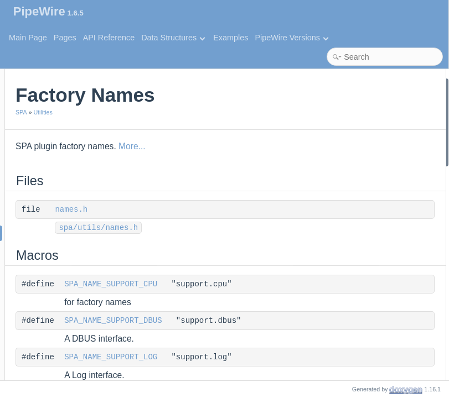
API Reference (109, 37)
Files (328, 85)
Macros (332, 115)
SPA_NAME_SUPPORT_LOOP (381, 174)
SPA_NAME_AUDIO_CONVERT (382, 337)
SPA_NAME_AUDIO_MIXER (376, 233)
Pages (65, 37)
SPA (158, 112)
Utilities (180, 112)
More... (269, 146)
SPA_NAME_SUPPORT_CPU (248, 284)
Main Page (28, 37)
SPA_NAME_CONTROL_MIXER (383, 218)
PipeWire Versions (291, 37)
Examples (230, 37)
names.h (208, 209)
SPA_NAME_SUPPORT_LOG (248, 357)
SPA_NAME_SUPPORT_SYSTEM (386, 189)
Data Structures (173, 37)
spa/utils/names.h (235, 227)
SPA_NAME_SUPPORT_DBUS (250, 320)
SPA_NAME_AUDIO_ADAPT (377, 351)
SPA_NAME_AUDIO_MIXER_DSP (386, 248)
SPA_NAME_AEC (358, 366)
